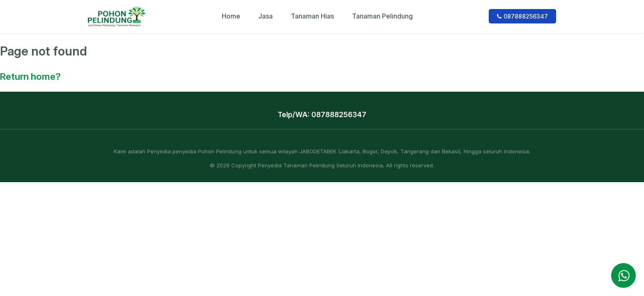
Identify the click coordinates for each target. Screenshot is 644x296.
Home (231, 16)
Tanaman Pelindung (382, 16)
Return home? (30, 76)
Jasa (265, 16)
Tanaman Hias (312, 16)
